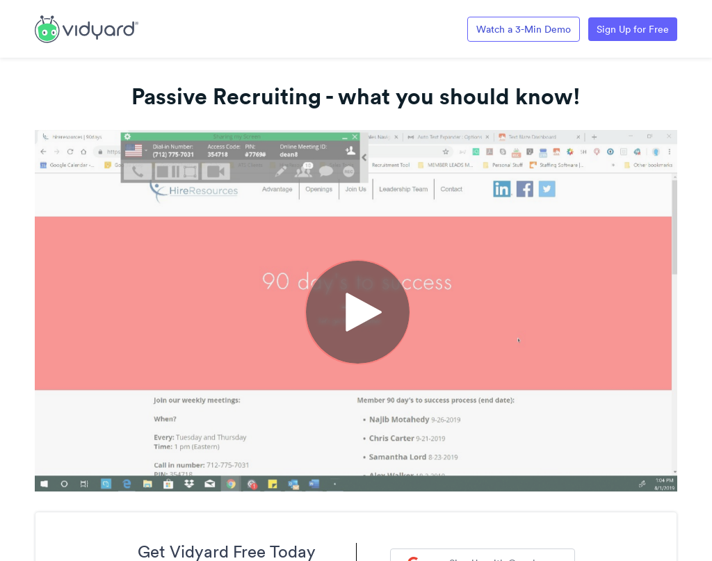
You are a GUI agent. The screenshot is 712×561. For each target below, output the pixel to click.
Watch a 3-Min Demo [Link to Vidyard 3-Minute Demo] (523, 29)
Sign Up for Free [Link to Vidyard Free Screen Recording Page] (633, 29)
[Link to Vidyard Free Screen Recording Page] (86, 28)
